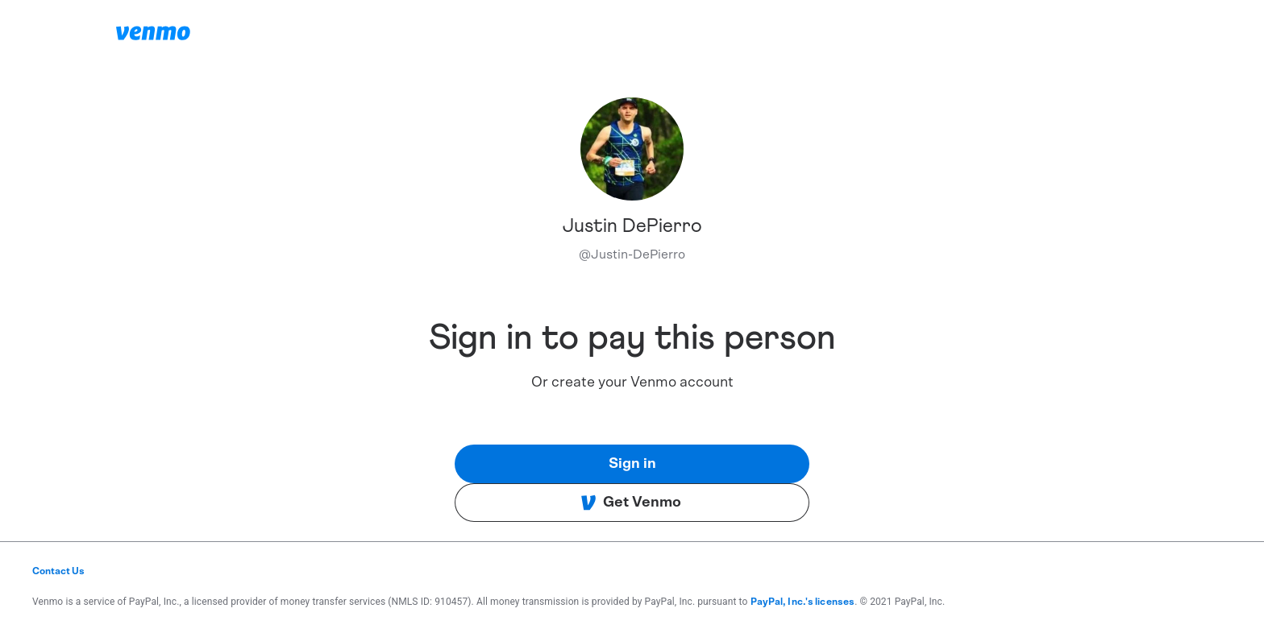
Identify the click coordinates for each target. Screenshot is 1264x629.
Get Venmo (630, 503)
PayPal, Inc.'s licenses (802, 601)
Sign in (632, 464)
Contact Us (58, 571)
